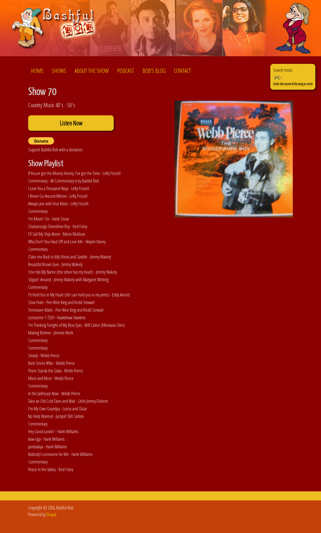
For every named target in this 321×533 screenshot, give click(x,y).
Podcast (125, 71)
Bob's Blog (154, 71)
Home (37, 71)
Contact (182, 71)
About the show (92, 71)
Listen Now (71, 123)
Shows (59, 71)
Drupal (51, 514)
